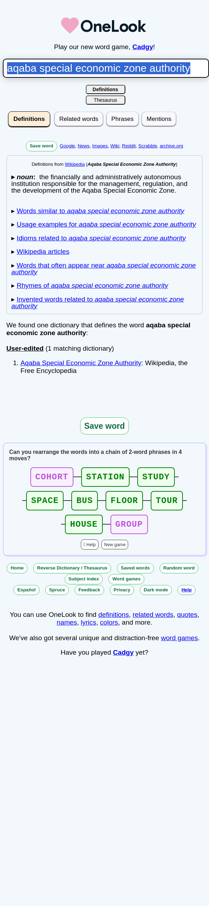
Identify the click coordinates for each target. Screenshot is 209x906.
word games (179, 644)
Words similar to (100, 211)
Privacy (122, 596)
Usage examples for (106, 224)
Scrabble (147, 145)
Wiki (115, 145)
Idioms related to (101, 238)
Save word (41, 145)
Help (91, 551)
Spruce (57, 596)
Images (100, 145)
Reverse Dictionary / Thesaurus (72, 574)
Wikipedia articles (43, 251)
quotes (187, 621)
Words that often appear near (103, 269)
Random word (179, 574)
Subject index (83, 585)
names (67, 628)
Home (17, 574)
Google (67, 145)
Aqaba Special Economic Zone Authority (80, 363)
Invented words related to (97, 303)
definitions (113, 621)
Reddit (129, 145)
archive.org (171, 145)
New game (115, 551)
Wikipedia (75, 164)
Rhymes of (92, 285)
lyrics (88, 628)
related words (153, 621)
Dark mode (156, 596)
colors (109, 628)
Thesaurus (105, 100)
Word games (126, 585)
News (84, 145)
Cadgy (142, 47)
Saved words (135, 574)
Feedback (89, 596)
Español (26, 596)
